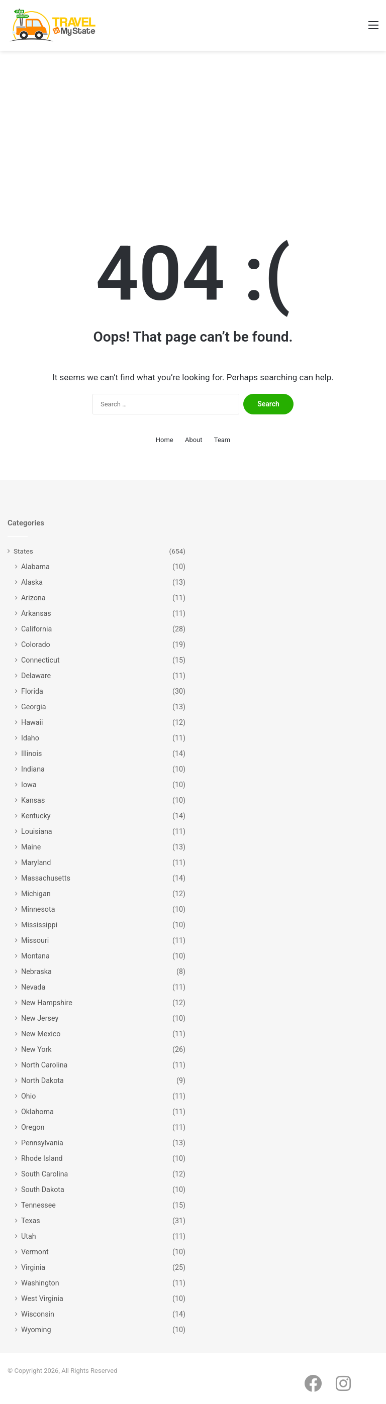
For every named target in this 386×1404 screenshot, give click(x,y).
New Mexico (41, 1034)
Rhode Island (42, 1158)
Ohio (28, 1096)
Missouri (35, 940)
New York (36, 1049)
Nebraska (36, 971)
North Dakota (42, 1080)
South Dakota (42, 1189)
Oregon (32, 1127)
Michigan (36, 894)
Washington (40, 1283)
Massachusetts (45, 878)
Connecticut (40, 660)
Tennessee (38, 1205)
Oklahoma (37, 1112)
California (36, 629)
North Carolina (44, 1065)
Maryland (36, 862)
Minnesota (38, 909)
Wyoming (36, 1330)
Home (164, 440)
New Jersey (39, 1018)
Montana (35, 956)
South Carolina (44, 1174)
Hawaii (32, 722)
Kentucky (35, 816)
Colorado (35, 644)
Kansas (33, 800)
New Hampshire (46, 1003)
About (194, 440)
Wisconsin (37, 1314)
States (23, 551)
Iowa (29, 785)
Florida (32, 691)
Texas (30, 1221)
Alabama (35, 567)
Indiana (33, 769)
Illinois (31, 753)
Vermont (35, 1252)
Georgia (33, 707)
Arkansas (36, 613)
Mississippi (39, 925)
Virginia (33, 1267)
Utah (28, 1236)
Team (222, 440)
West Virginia (42, 1298)
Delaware (36, 676)
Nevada (33, 987)
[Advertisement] (193, 136)
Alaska (32, 582)
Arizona (33, 598)
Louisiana (36, 831)
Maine (31, 847)
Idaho (30, 738)
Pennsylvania (42, 1143)
